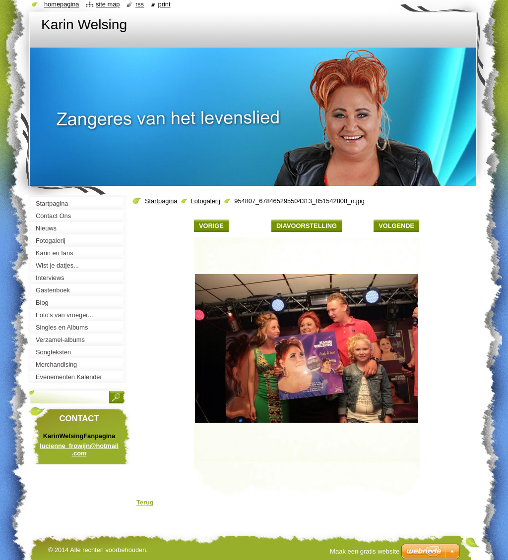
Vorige (211, 225)
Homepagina (61, 4)
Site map (108, 4)
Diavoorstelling (306, 225)
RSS (139, 4)
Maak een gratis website (364, 551)
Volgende (396, 225)
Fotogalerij (205, 201)
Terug (145, 502)
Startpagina (161, 201)
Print (164, 4)
